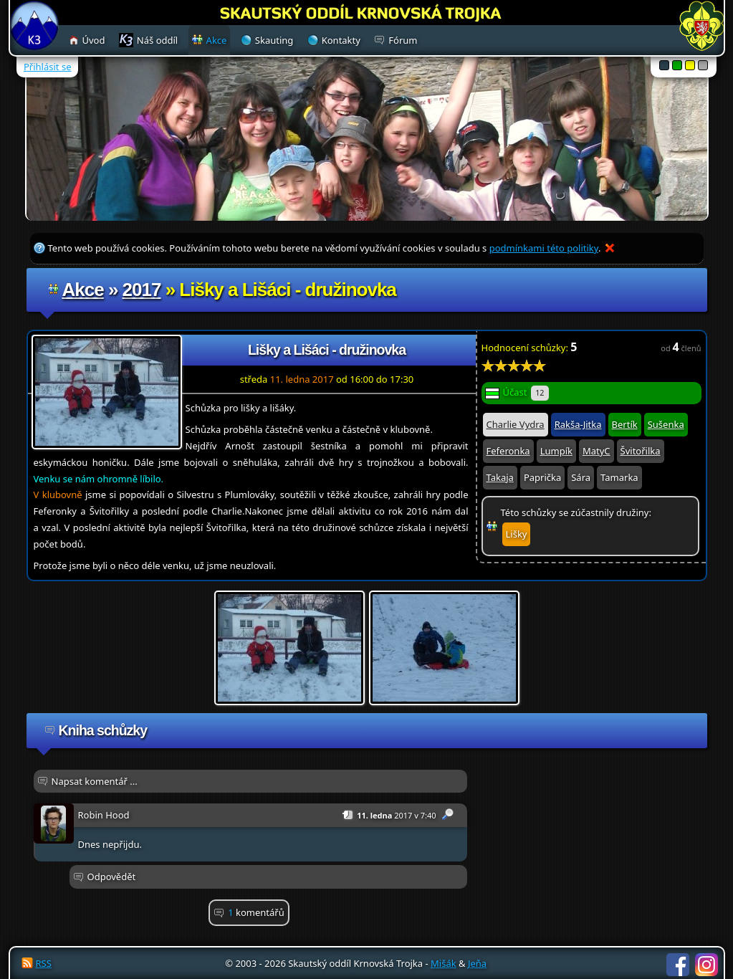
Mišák (443, 963)
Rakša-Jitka (578, 424)
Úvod (93, 40)
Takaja (500, 477)
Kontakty (341, 40)
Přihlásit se (47, 66)
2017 (142, 289)
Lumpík (556, 450)
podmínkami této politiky (543, 248)
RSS (44, 963)
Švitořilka (641, 450)
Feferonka (508, 450)
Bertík (625, 424)
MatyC (596, 450)
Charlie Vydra (516, 424)
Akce (83, 289)
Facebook (677, 964)
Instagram (706, 964)
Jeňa (477, 963)
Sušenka (666, 424)
